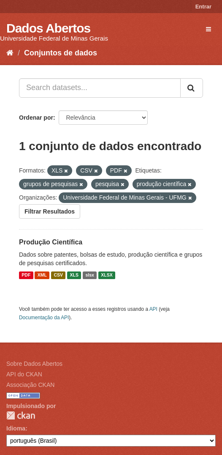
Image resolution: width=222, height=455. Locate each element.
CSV (58, 275)
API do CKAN (24, 374)
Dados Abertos (48, 28)
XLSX (106, 275)
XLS (74, 275)
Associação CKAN (30, 384)
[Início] (10, 53)
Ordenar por (36, 117)
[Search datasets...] (100, 88)
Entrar (203, 6)
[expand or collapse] (208, 29)
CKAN (20, 415)
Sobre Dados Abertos (34, 363)
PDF (26, 275)
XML (42, 275)
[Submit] (191, 88)
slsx (89, 275)
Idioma (15, 428)
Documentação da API (44, 318)
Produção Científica (50, 242)
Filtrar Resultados (49, 211)
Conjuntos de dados (60, 53)
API (153, 309)
